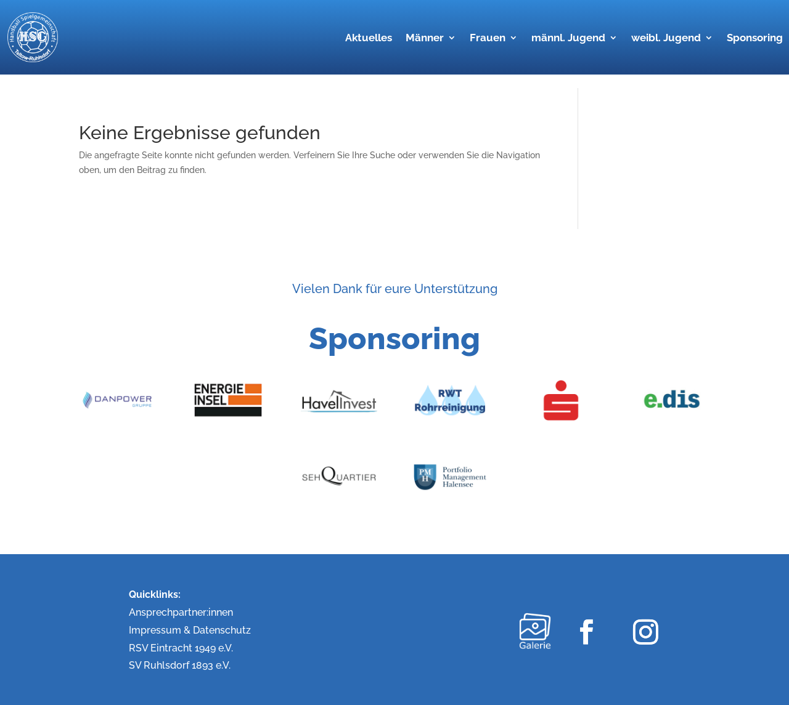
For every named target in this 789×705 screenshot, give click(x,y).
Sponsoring (755, 38)
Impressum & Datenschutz (190, 630)
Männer (425, 38)
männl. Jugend (568, 38)
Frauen (487, 38)
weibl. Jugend (666, 38)
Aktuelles (368, 38)
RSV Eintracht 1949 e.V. (181, 648)
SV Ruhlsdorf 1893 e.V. (180, 665)
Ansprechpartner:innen (181, 612)
